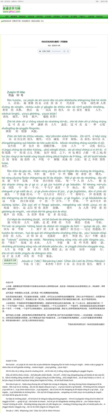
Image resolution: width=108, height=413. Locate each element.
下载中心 (82, 16)
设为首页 (7, 1)
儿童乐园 (91, 16)
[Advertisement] (54, 71)
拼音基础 (57, 16)
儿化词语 (48, 16)
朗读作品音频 (36, 21)
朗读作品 (22, 16)
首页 (2, 1)
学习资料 (74, 16)
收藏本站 (14, 1)
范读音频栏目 (26, 21)
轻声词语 (39, 16)
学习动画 (65, 16)
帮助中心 (21, 1)
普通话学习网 (16, 21)
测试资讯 (14, 16)
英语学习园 (104, 1)
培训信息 (99, 16)
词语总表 (31, 16)
